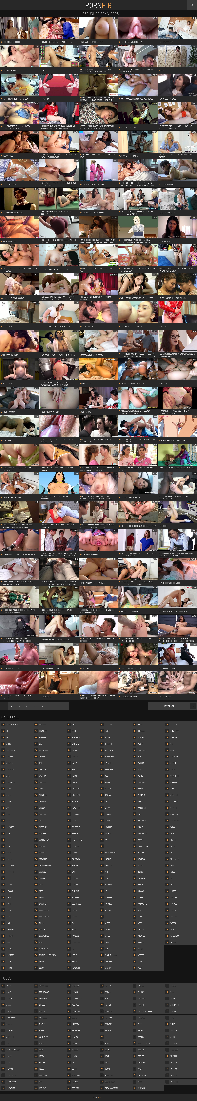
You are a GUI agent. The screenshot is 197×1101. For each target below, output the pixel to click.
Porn (98, 5)
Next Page (179, 706)
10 (65, 706)
